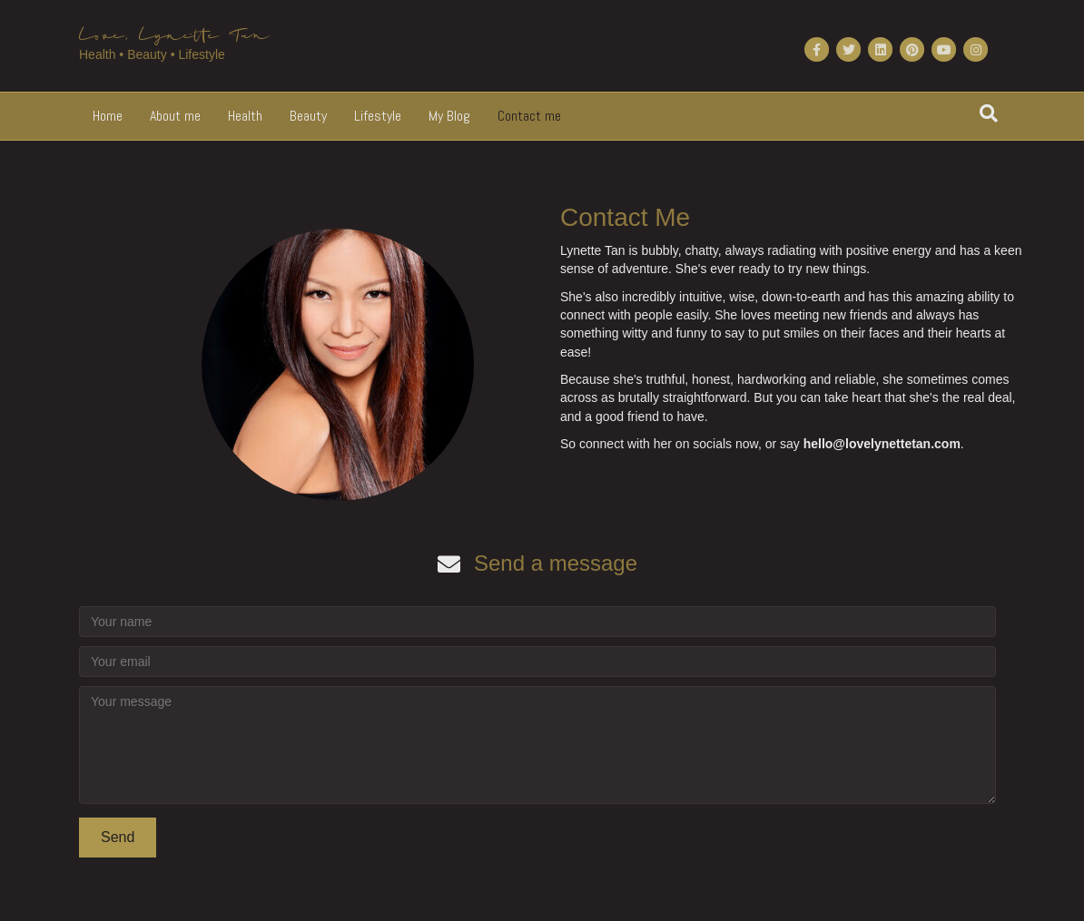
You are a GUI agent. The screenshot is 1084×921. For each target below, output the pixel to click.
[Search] (988, 113)
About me (175, 115)
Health (245, 115)
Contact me (529, 115)
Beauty (308, 115)
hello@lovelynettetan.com (882, 443)
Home (108, 115)
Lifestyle (377, 115)
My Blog (449, 115)
